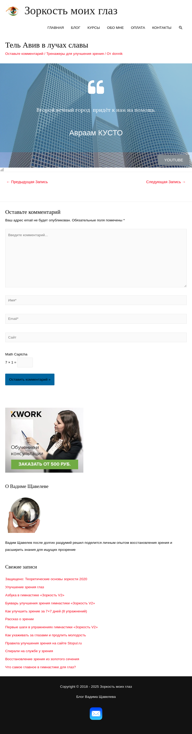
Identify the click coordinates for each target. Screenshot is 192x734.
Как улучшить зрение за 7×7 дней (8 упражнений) (46, 611)
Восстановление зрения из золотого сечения (42, 659)
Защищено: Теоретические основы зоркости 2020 (46, 579)
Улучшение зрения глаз (24, 587)
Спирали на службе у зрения (29, 651)
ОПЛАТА (138, 28)
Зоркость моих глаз (70, 10)
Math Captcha (16, 354)
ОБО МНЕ (115, 28)
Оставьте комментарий (24, 54)
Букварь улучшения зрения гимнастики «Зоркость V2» (50, 603)
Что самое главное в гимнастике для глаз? (40, 667)
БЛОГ (75, 28)
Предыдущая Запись (27, 182)
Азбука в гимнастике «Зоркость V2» (34, 595)
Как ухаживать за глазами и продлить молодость (45, 635)
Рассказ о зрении (19, 619)
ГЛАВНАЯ (55, 28)
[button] (173, 160)
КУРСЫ (94, 28)
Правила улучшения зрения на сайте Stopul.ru (43, 643)
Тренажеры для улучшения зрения (75, 54)
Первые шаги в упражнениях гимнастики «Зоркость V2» (51, 627)
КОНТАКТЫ (161, 28)
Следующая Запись (166, 182)
